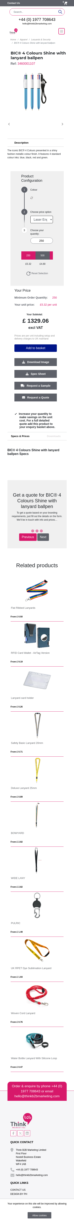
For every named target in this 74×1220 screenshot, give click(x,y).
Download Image (35, 362)
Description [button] (21, 142)
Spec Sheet (35, 373)
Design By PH (18, 1194)
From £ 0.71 (17, 752)
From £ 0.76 (17, 1022)
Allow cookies (39, 1215)
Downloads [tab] (54, 436)
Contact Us (13, 3)
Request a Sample (36, 385)
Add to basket (35, 348)
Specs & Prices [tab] (20, 436)
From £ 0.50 (17, 616)
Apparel (23, 39)
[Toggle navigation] (61, 31)
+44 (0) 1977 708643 (37, 19)
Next (43, 537)
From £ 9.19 (17, 661)
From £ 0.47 (17, 1067)
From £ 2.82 (17, 842)
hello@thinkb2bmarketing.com (37, 23)
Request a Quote (35, 397)
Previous (28, 537)
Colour (33, 189)
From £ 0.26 (17, 706)
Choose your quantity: (37, 232)
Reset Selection (37, 273)
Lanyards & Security (41, 39)
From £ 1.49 (17, 932)
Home (13, 39)
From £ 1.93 (17, 977)
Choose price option (41, 212)
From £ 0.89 (17, 797)
